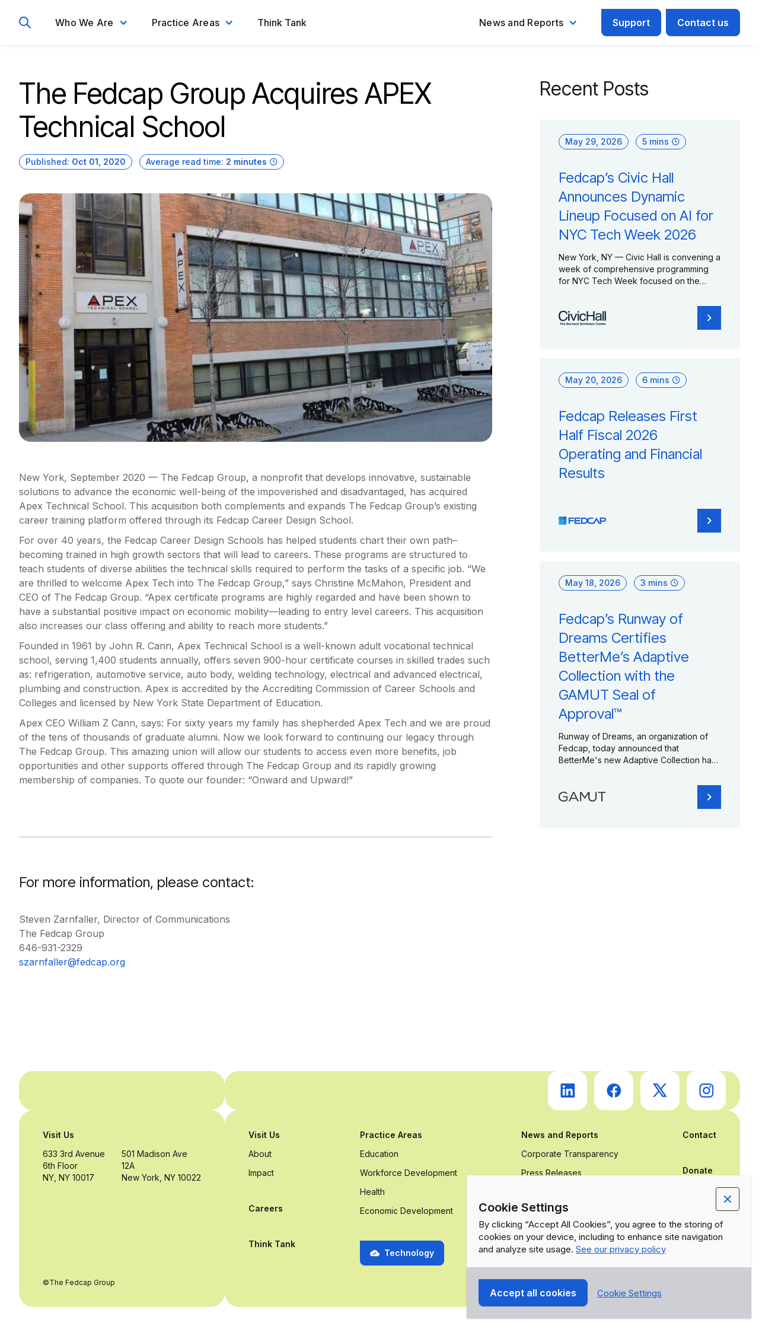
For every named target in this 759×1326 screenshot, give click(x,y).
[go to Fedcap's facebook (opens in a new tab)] (613, 1090)
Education (379, 1154)
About (260, 1154)
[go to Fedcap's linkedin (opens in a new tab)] (567, 1090)
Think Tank (282, 22)
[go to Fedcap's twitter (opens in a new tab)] (660, 1090)
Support (631, 22)
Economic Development (406, 1211)
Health (372, 1192)
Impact (261, 1173)
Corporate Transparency (569, 1154)
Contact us (703, 22)
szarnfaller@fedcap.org (72, 962)
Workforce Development (408, 1173)
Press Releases (551, 1173)
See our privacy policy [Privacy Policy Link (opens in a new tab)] (621, 1249)
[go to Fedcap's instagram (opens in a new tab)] (706, 1090)
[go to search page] (25, 23)
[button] (91, 22)
